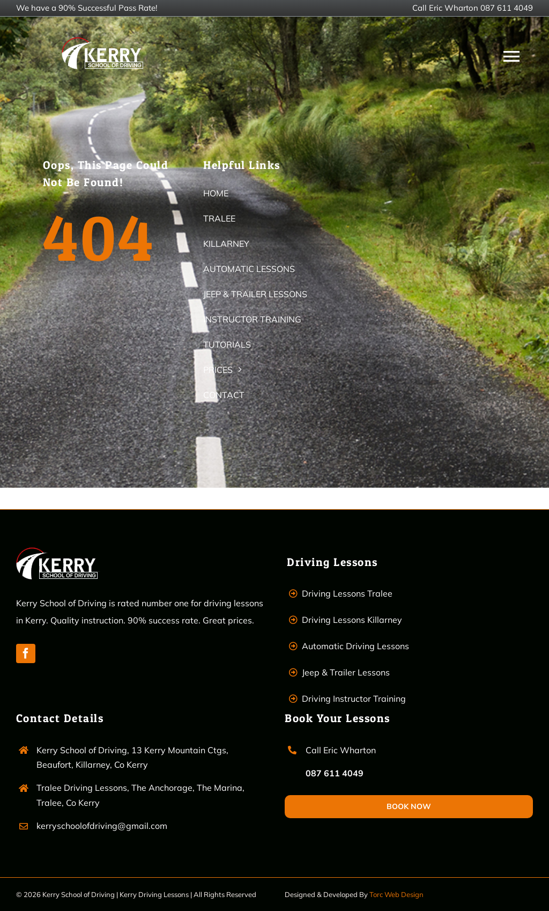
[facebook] (25, 653)
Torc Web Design (396, 894)
